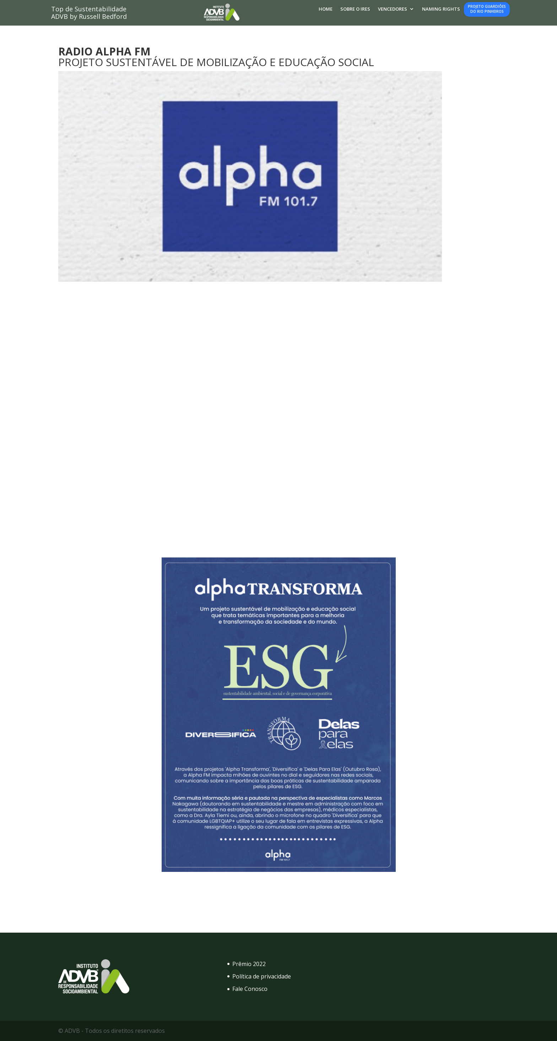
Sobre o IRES (355, 9)
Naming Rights (441, 9)
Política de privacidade (261, 976)
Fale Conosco (249, 989)
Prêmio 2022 (249, 964)
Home (325, 9)
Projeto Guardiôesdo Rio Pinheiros (487, 9)
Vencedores (392, 9)
